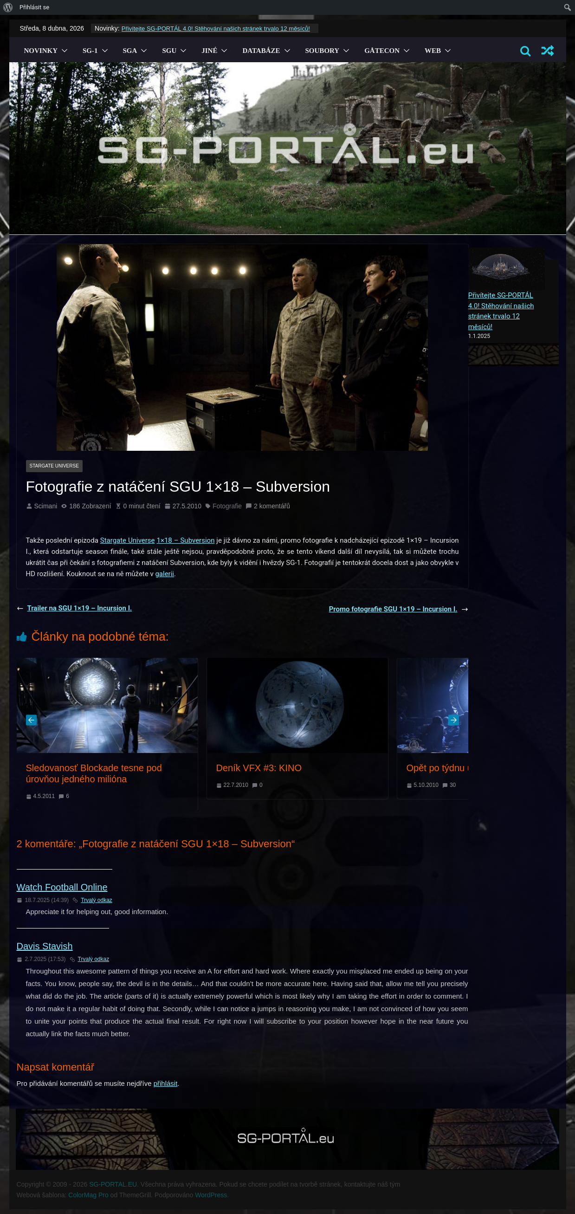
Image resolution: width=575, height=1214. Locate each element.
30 (453, 785)
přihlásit (166, 1083)
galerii (164, 574)
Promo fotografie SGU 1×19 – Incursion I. (398, 609)
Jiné (209, 50)
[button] (63, 51)
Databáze (261, 50)
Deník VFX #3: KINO (259, 768)
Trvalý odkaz (92, 900)
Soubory (322, 50)
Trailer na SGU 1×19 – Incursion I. (74, 608)
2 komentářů (268, 506)
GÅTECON (382, 50)
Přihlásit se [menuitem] (34, 7)
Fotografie (227, 506)
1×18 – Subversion (185, 540)
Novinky (41, 50)
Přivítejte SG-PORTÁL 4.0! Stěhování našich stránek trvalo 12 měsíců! (216, 28)
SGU (169, 50)
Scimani (46, 506)
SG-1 (90, 50)
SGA (130, 50)
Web (433, 50)
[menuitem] (8, 7)
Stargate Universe (54, 465)
